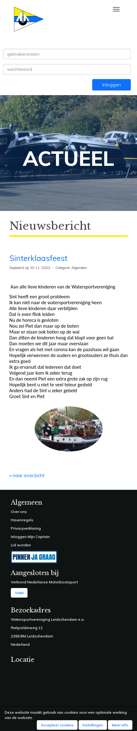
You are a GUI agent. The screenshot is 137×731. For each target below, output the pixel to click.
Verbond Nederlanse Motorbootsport (44, 582)
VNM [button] (19, 592)
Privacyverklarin (24, 528)
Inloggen (111, 85)
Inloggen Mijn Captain (30, 536)
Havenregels (22, 520)
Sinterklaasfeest (38, 258)
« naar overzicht (27, 475)
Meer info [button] (120, 725)
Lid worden (21, 545)
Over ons (19, 511)
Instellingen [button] (93, 725)
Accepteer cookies (57, 725)
